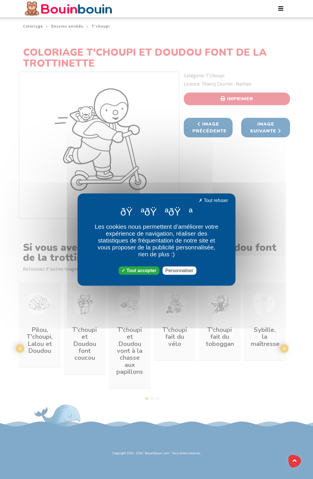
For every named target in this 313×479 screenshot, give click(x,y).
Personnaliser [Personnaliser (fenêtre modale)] (179, 270)
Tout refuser (213, 200)
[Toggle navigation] (281, 8)
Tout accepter (138, 270)
